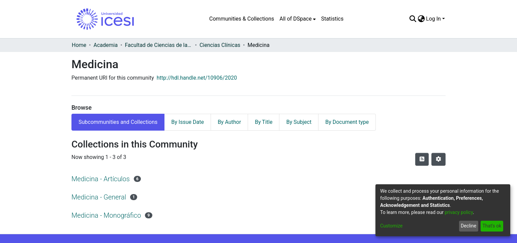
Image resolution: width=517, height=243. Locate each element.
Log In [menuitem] (433, 19)
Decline (468, 225)
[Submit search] (412, 19)
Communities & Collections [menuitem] (241, 19)
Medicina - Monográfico (106, 215)
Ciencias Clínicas (220, 45)
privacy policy (459, 212)
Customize (391, 225)
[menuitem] (297, 19)
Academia (105, 45)
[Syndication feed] (422, 159)
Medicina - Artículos (100, 179)
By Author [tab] (229, 122)
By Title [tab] (263, 122)
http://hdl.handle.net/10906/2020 (197, 78)
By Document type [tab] (347, 122)
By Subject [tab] (298, 122)
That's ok (491, 225)
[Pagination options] (438, 159)
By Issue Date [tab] (187, 122)
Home (79, 45)
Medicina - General (98, 197)
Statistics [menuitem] (332, 19)
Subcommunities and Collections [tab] (118, 122)
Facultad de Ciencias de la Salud (158, 45)
